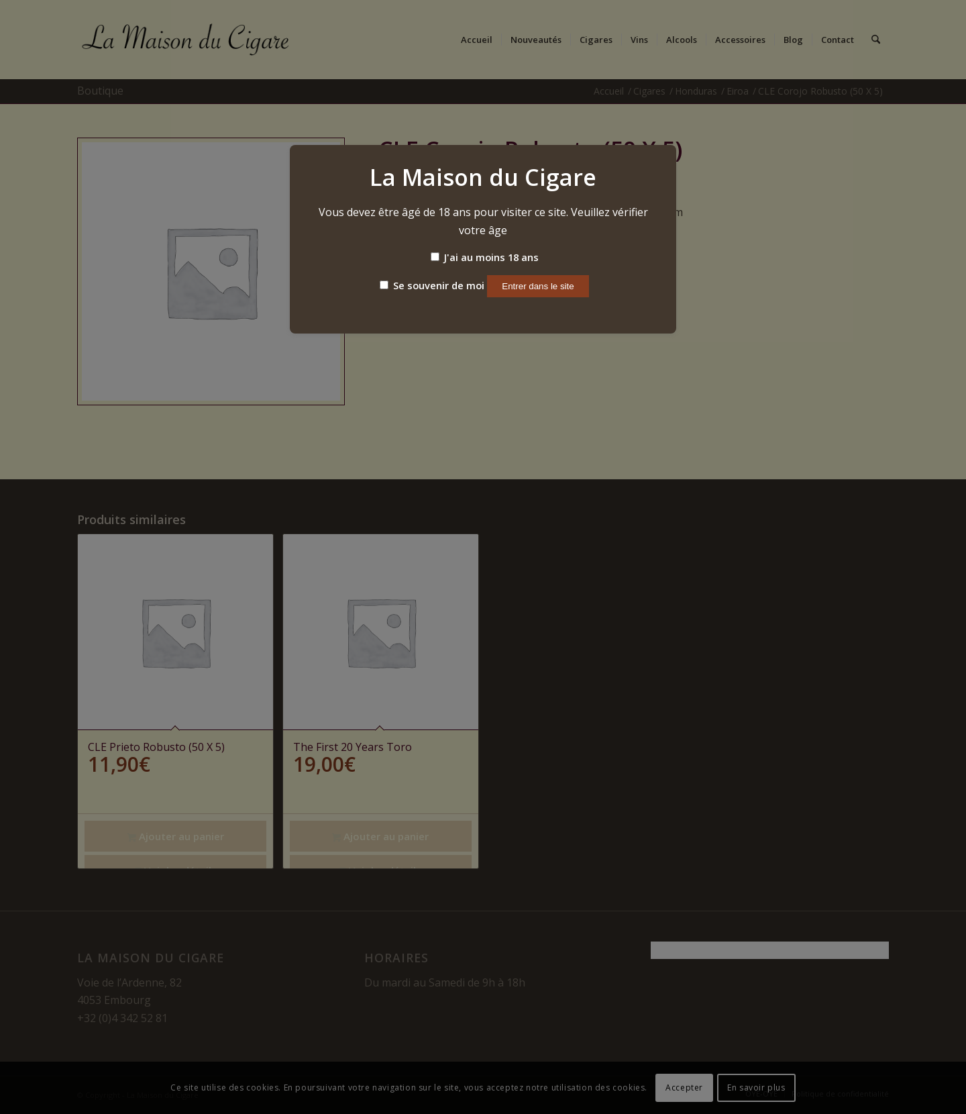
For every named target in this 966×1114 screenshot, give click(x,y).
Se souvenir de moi (432, 285)
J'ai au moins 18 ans (485, 257)
